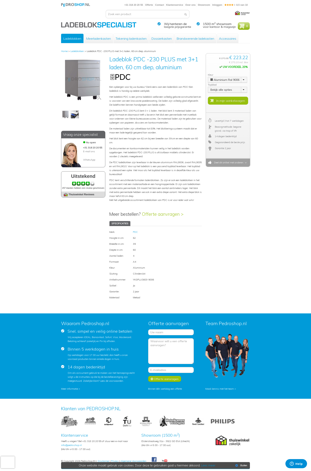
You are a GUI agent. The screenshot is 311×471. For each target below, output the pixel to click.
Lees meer (208, 465)
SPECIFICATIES (119, 223)
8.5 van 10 (236, 5)
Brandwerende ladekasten (195, 38)
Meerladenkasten (98, 38)
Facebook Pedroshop (154, 460)
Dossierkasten (161, 38)
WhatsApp (89, 159)
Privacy (115, 460)
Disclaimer (103, 460)
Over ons (190, 5)
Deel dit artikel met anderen (228, 162)
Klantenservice (174, 5)
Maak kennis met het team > (220, 388)
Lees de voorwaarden (111, 380)
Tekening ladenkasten (131, 38)
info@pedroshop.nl (71, 445)
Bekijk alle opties (221, 90)
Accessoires (227, 38)
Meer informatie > (70, 388)
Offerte (149, 5)
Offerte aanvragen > (162, 214)
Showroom (204, 5)
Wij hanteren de (175, 24)
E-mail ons (89, 151)
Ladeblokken (72, 38)
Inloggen (217, 5)
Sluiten (241, 465)
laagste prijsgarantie (177, 27)
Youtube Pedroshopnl (164, 461)
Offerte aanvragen (165, 379)
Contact (159, 5)
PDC (135, 231)
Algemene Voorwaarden (133, 460)
